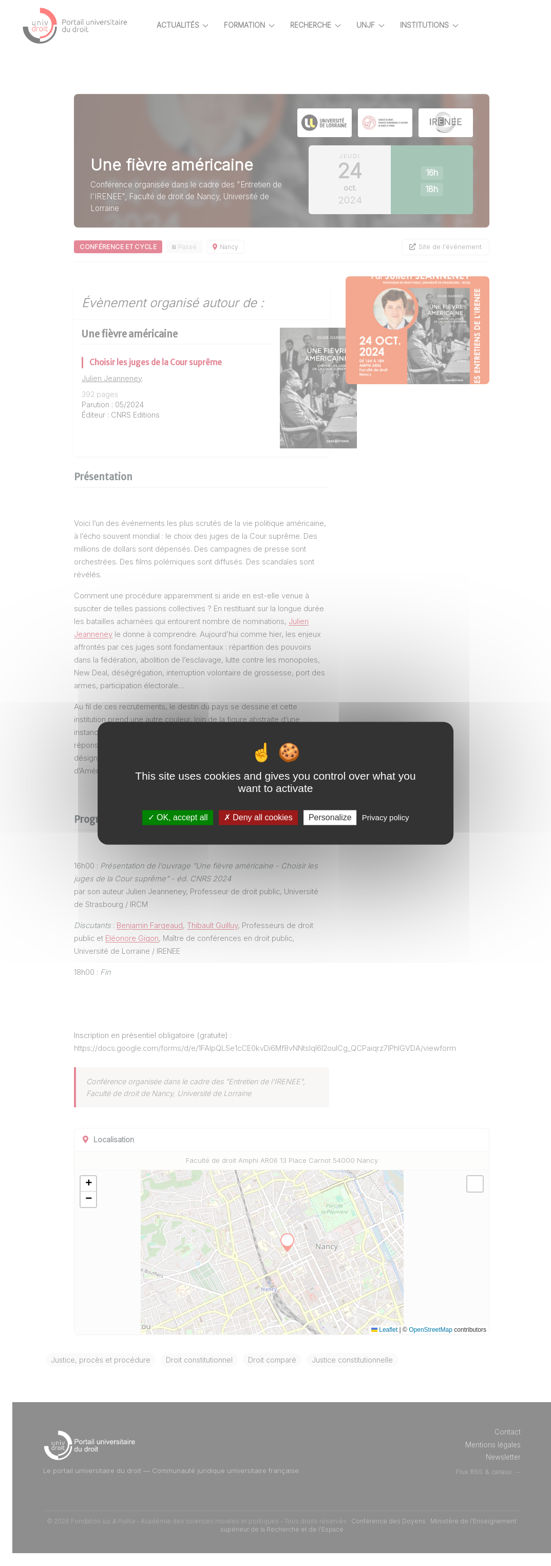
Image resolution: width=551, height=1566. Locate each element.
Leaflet (384, 1342)
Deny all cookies (258, 817)
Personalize (330, 817)
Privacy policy (385, 817)
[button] (112, 1196)
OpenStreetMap (430, 1342)
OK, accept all (178, 817)
